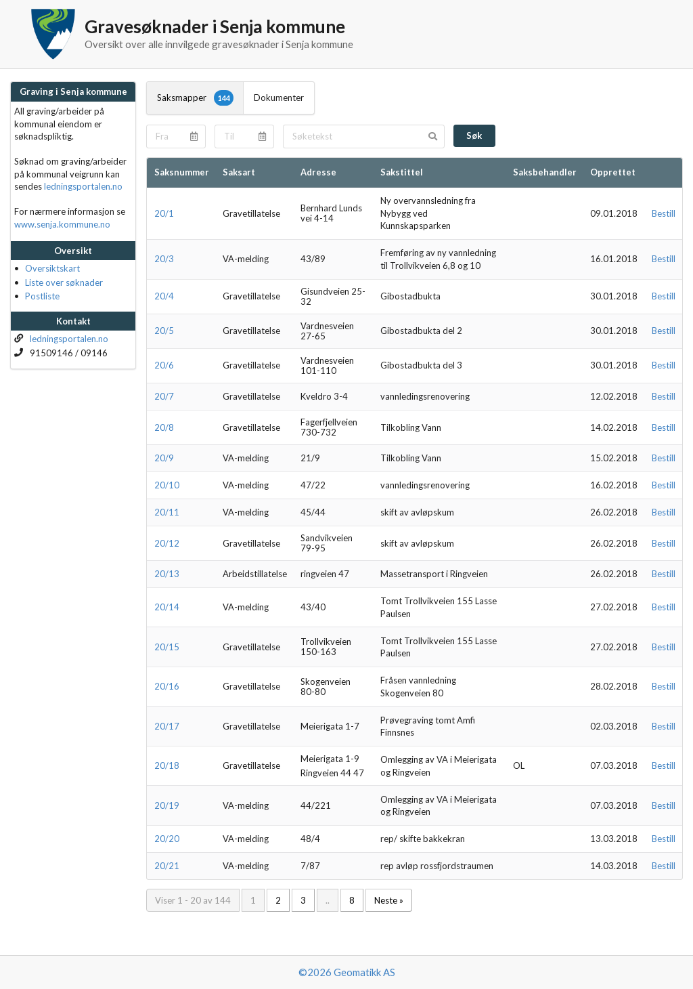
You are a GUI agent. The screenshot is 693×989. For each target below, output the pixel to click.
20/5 (164, 330)
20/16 (166, 686)
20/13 (166, 573)
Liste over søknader (64, 282)
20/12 (166, 543)
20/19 (166, 805)
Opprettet (612, 172)
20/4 (164, 296)
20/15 (166, 646)
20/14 (166, 607)
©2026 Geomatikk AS (346, 972)
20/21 (166, 865)
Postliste (42, 296)
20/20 (166, 838)
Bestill (663, 213)
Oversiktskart (52, 268)
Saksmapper (195, 97)
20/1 (164, 213)
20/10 (166, 485)
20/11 (166, 512)
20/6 (164, 365)
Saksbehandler (545, 172)
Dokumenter (279, 97)
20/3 (164, 258)
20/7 (164, 396)
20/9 (164, 458)
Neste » (388, 900)
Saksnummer (181, 172)
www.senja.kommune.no (62, 224)
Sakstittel (401, 172)
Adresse (318, 172)
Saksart (239, 172)
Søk (474, 135)
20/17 (166, 726)
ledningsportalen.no (83, 186)
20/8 (164, 427)
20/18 (166, 765)
